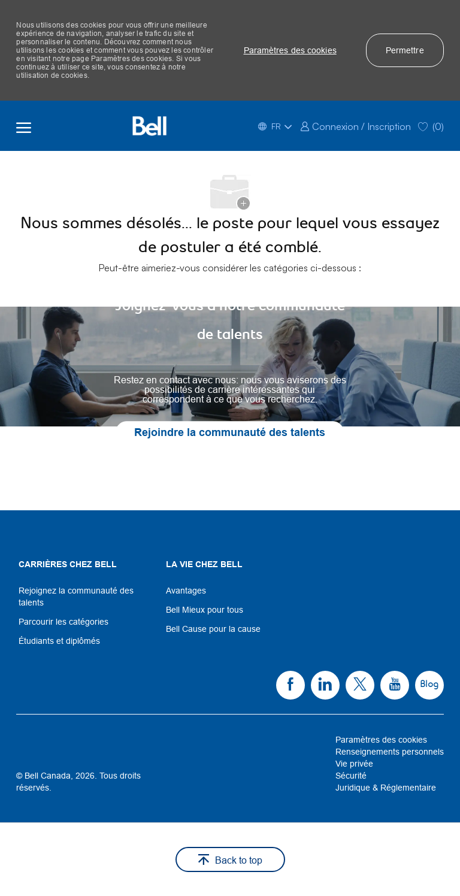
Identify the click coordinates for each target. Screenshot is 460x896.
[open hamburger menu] (23, 126)
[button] (290, 50)
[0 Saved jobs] (431, 125)
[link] (355, 125)
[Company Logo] (149, 126)
